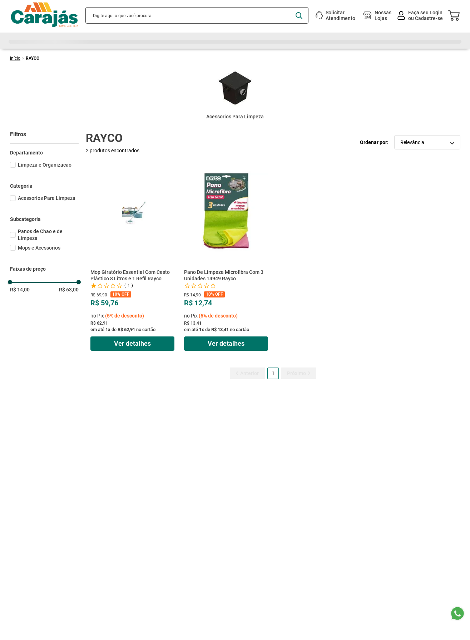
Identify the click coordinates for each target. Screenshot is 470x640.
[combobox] (196, 15)
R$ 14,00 (20, 289)
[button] (44, 152)
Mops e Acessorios (39, 248)
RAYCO (32, 58)
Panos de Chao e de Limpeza (40, 234)
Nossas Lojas (383, 15)
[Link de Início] (15, 58)
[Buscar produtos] (299, 15)
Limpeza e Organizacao (44, 165)
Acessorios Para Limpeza (46, 198)
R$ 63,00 (69, 289)
